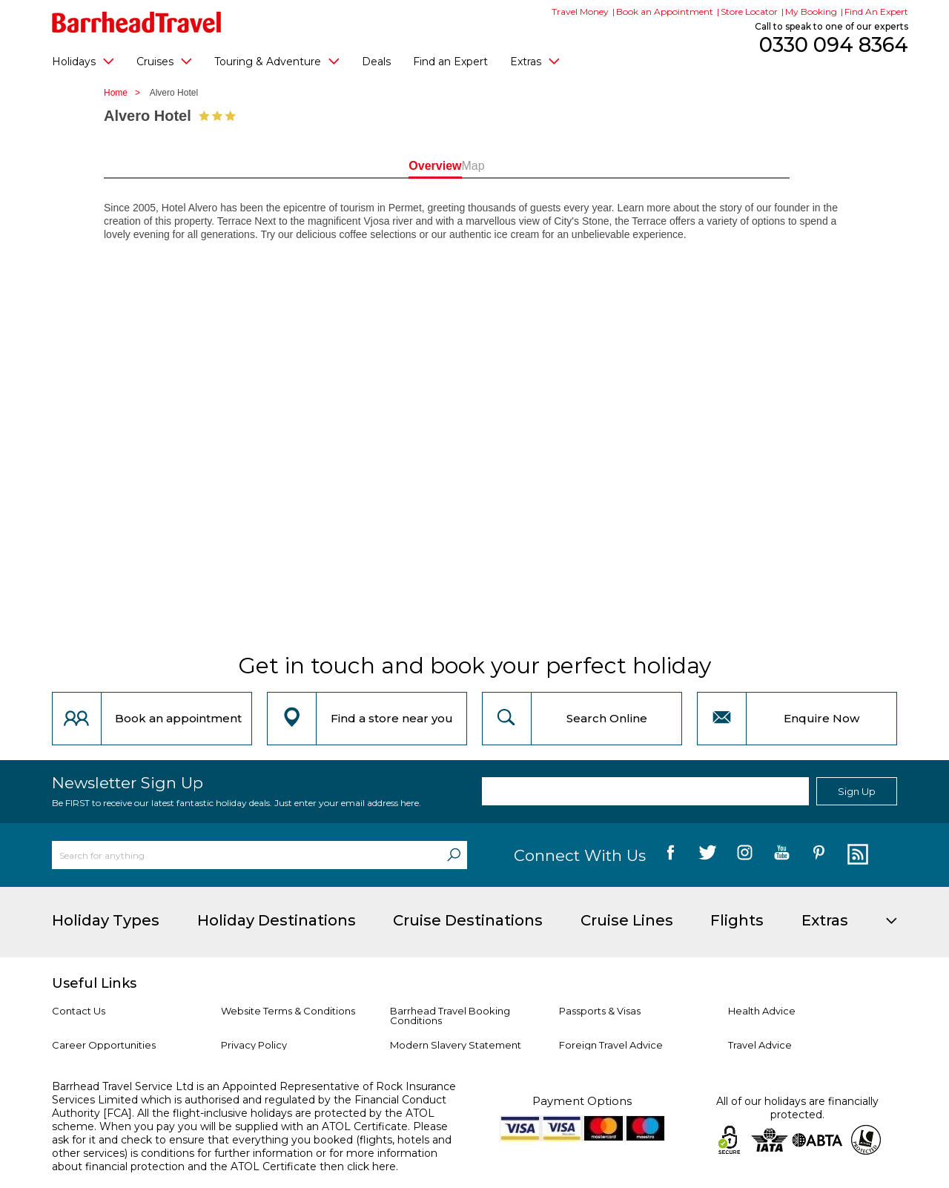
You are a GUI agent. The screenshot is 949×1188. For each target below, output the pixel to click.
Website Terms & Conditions (288, 1011)
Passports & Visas (600, 1011)
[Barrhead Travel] (137, 22)
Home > (126, 93)
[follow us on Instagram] (745, 855)
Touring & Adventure (277, 60)
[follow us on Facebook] (671, 855)
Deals (376, 61)
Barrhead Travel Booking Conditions (450, 1015)
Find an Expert (450, 61)
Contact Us (78, 1011)
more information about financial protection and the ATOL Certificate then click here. (244, 1159)
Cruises (164, 60)
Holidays (83, 60)
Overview (407, 165)
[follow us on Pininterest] (819, 855)
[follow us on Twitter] (708, 855)
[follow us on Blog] (856, 855)
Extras (535, 60)
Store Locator (749, 11)
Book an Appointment (664, 11)
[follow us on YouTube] (782, 855)
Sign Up (857, 791)
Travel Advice (760, 1045)
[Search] (453, 855)
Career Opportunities (104, 1045)
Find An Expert (876, 11)
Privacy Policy (254, 1045)
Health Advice (762, 1011)
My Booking (811, 11)
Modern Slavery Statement (455, 1045)
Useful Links (94, 983)
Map (540, 165)
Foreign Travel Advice (611, 1045)
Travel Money (580, 11)
